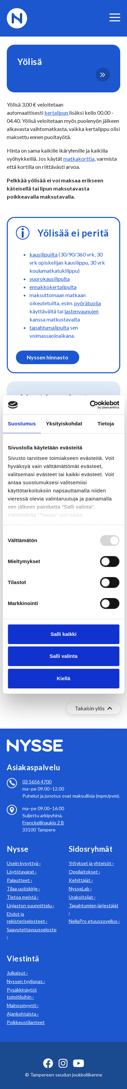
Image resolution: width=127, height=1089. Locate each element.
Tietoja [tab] (106, 423)
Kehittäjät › (81, 872)
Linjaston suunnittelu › (30, 897)
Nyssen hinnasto (47, 357)
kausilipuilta (43, 254)
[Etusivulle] (17, 17)
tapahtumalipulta (49, 327)
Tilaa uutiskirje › (23, 880)
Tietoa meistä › (23, 889)
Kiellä (63, 678)
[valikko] (114, 17)
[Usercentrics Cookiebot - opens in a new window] (90, 404)
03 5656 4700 (36, 773)
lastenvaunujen (81, 311)
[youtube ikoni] (78, 1055)
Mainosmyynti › (23, 997)
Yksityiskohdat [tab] (64, 423)
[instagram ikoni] (63, 1055)
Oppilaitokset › (84, 863)
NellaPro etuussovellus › (94, 913)
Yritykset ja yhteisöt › (91, 855)
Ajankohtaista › (23, 1005)
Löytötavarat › (22, 863)
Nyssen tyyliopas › (26, 973)
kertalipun (56, 112)
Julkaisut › (17, 965)
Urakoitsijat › (82, 889)
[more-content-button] (103, 75)
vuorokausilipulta (49, 278)
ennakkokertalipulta (53, 287)
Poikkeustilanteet (26, 1014)
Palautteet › (19, 872)
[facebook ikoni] (48, 1055)
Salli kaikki (63, 634)
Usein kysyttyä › (24, 855)
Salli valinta (63, 656)
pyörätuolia (87, 303)
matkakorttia (78, 158)
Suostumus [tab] (22, 423)
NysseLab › (80, 880)
